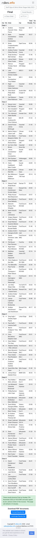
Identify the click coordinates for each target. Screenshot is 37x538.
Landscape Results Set (18, 516)
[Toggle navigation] (33, 2)
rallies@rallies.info (9, 526)
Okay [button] (31, 533)
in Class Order (9, 16)
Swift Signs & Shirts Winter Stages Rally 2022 (20, 7)
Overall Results (26, 12)
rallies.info (18, 524)
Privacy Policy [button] (12, 535)
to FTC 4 (23, 16)
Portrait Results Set (18, 512)
